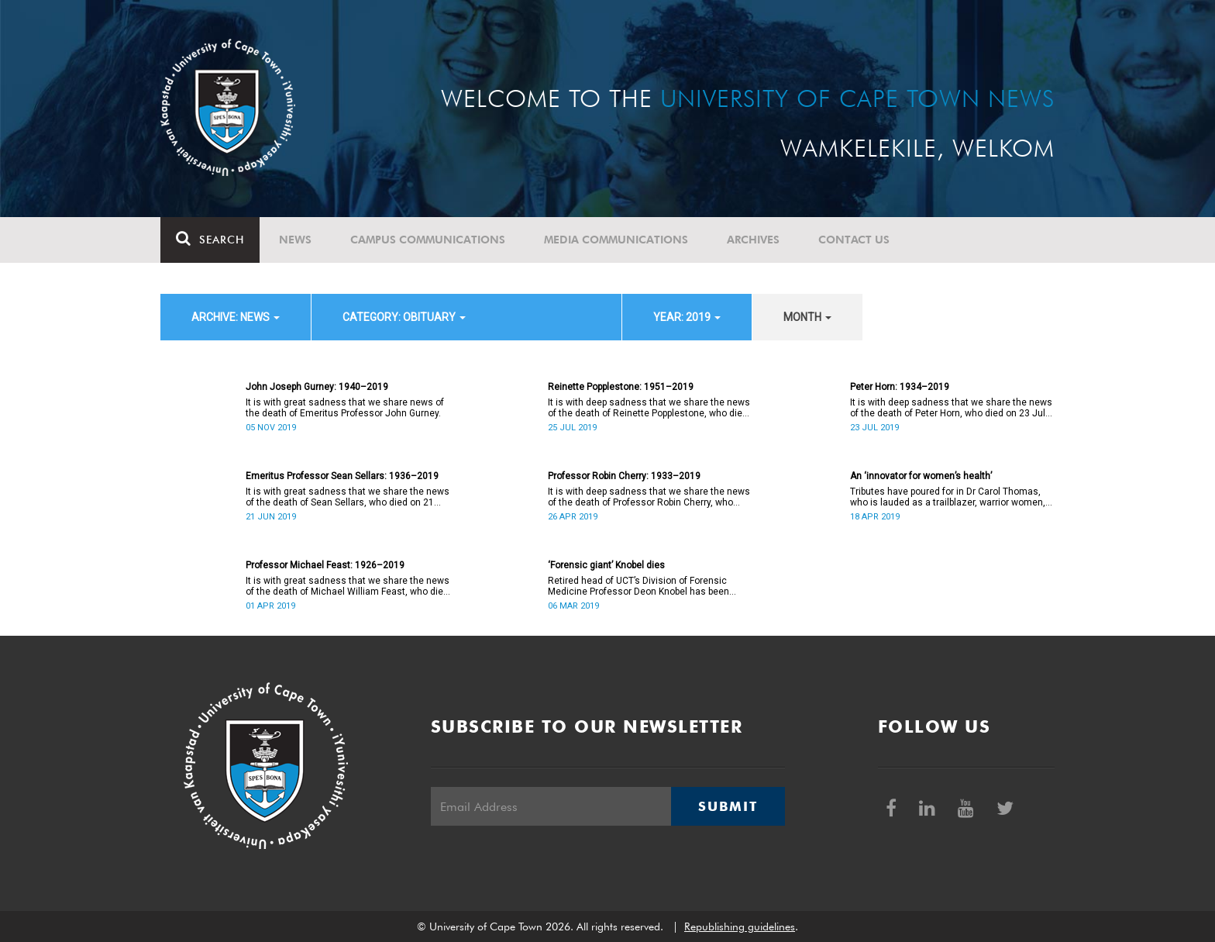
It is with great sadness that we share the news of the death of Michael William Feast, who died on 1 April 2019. (347, 586)
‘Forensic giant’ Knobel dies (606, 565)
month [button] (807, 317)
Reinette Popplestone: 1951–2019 (621, 386)
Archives (753, 239)
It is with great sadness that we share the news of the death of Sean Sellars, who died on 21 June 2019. (347, 497)
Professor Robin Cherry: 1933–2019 (624, 476)
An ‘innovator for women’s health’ (921, 476)
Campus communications (427, 239)
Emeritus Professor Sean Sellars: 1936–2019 (342, 476)
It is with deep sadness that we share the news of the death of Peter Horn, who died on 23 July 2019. (951, 408)
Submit (727, 806)
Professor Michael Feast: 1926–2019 (325, 565)
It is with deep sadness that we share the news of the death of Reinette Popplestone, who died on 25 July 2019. (649, 408)
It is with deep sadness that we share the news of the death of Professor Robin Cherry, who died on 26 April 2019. (649, 497)
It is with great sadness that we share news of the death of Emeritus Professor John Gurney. (345, 408)
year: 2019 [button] (687, 317)
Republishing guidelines (739, 926)
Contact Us (854, 239)
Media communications (616, 239)
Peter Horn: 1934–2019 (899, 386)
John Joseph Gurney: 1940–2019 (317, 386)
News (295, 239)
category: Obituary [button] (404, 317)
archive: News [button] (235, 317)
